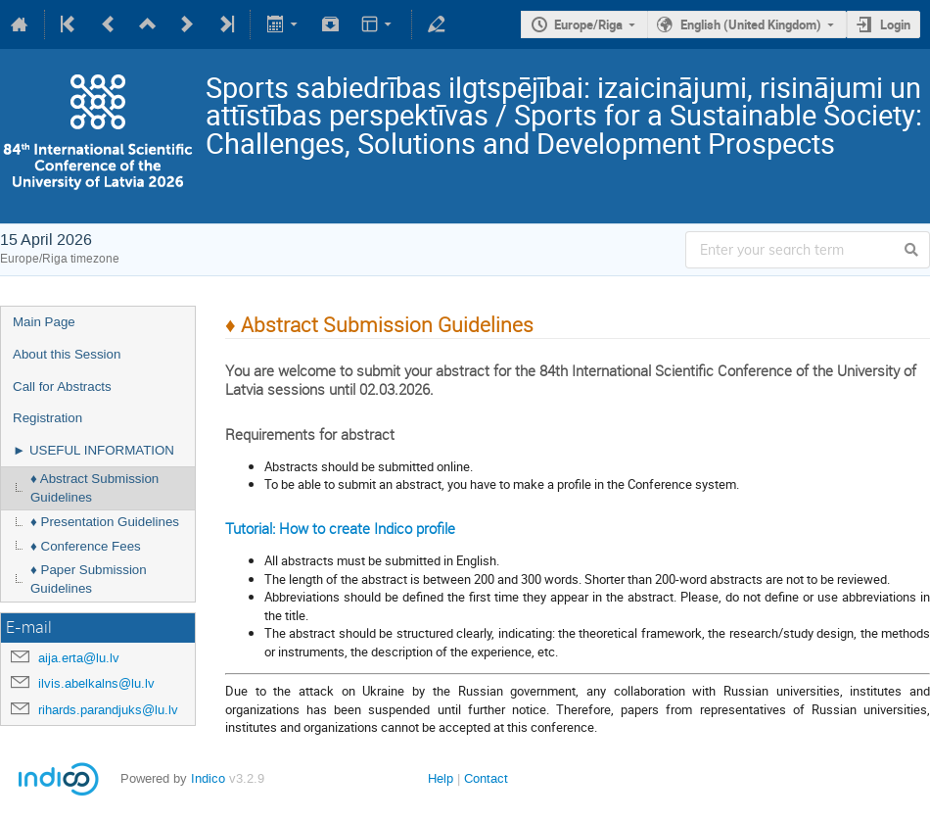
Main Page (44, 321)
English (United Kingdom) (750, 24)
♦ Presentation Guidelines (104, 521)
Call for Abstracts (62, 386)
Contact (486, 778)
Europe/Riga (588, 24)
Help (440, 778)
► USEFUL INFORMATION (93, 450)
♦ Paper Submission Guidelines (88, 579)
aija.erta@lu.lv (78, 658)
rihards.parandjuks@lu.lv (108, 709)
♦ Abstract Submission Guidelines (94, 488)
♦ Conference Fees (85, 546)
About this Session (66, 354)
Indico (208, 778)
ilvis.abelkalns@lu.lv (96, 683)
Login (895, 24)
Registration (47, 417)
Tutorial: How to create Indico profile (340, 528)
